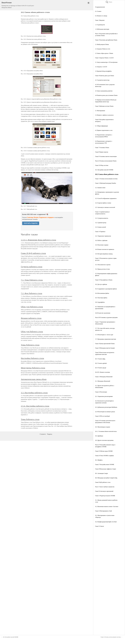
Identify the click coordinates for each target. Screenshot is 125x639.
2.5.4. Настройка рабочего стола (35, 406)
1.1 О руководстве (100, 24)
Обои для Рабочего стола (32, 307)
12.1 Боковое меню (100, 187)
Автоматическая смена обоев (33, 379)
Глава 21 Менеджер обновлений (103, 376)
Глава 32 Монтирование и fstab (103, 511)
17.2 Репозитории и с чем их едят (104, 334)
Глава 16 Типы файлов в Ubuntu (103, 280)
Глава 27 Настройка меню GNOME (104, 464)
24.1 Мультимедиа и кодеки (102, 427)
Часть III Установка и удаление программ (106, 317)
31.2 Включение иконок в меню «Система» (106, 506)
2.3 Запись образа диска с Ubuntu (104, 53)
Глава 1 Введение (100, 20)
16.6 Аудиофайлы (100, 302)
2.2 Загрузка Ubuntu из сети (102, 49)
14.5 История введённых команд (104, 254)
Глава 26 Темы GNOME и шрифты (104, 455)
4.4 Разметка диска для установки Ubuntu (106, 95)
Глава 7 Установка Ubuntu (102, 147)
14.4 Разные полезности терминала (104, 249)
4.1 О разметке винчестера (102, 80)
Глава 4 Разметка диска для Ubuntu (104, 75)
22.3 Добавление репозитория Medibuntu (106, 407)
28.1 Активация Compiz (101, 473)
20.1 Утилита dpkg (100, 359)
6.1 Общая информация (101, 126)
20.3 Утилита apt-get (100, 367)
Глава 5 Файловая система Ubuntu (104, 106)
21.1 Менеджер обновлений (102, 381)
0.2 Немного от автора (101, 15)
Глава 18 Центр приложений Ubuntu (105, 343)
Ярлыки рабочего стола (31, 318)
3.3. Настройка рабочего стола (34, 393)
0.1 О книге (98, 11)
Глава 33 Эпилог (99, 526)
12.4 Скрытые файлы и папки (103, 203)
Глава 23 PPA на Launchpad (102, 416)
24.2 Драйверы (99, 436)
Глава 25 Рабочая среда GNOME (104, 451)
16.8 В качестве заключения (102, 313)
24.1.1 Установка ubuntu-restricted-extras (106, 431)
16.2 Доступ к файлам (101, 284)
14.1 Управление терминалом (103, 236)
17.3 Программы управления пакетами (105, 339)
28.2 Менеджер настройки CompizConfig (106, 478)
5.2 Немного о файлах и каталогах (104, 115)
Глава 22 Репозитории (101, 392)
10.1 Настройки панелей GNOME (104, 169)
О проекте (43, 434)
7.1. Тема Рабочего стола (32, 280)
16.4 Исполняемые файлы (102, 293)
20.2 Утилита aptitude (101, 363)
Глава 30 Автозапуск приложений (104, 491)
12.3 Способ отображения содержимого (106, 198)
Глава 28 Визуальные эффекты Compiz (105, 469)
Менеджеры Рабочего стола (33, 368)
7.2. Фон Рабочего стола (31, 293)
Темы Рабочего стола (30, 345)
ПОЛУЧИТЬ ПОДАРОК (31, 223)
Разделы (49, 434)
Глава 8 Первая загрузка (101, 152)
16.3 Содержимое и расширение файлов (106, 289)
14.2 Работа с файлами (101, 240)
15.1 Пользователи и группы (102, 264)
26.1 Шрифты (99, 460)
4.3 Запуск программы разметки (103, 91)
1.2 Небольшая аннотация (102, 29)
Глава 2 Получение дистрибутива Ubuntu (106, 40)
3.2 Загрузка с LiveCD (101, 66)
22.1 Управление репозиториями (104, 396)
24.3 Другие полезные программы (104, 440)
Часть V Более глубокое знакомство (104, 486)
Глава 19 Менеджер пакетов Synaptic (105, 348)
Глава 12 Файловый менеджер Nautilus (105, 183)
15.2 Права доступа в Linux (102, 269)
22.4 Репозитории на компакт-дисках (105, 411)
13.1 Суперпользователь (101, 218)
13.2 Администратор (100, 222)
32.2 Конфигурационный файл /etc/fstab (106, 521)
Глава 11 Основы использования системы (106, 178)
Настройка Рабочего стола (32, 358)
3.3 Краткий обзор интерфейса (103, 71)
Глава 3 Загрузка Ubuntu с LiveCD (104, 57)
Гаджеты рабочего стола (31, 267)
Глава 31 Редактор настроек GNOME (105, 495)
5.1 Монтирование (100, 110)
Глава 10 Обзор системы (101, 165)
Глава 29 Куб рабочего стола (102, 482)
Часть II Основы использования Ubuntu (105, 161)
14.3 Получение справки (101, 245)
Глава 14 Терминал (100, 231)
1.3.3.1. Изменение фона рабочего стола (38, 240)
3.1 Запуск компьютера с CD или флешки (106, 62)
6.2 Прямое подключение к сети (103, 130)
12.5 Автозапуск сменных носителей (105, 207)
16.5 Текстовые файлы (101, 297)
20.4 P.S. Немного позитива (102, 372)
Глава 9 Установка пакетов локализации (106, 156)
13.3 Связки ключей (100, 227)
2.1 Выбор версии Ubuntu (102, 44)
